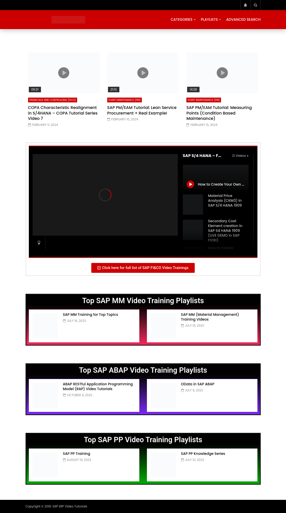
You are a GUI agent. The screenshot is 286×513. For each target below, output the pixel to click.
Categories (181, 19)
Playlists (209, 19)
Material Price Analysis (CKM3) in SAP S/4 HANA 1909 (225, 200)
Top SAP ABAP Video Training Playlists (143, 370)
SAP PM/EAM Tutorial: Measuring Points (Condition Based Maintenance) (219, 113)
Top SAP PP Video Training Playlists (143, 439)
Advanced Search (243, 19)
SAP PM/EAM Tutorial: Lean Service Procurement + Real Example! (142, 110)
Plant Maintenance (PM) (124, 100)
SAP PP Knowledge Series (203, 453)
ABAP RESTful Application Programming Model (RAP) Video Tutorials (98, 386)
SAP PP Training (76, 453)
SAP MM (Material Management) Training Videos (210, 317)
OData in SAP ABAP (197, 384)
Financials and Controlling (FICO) (52, 100)
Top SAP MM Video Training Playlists (143, 300)
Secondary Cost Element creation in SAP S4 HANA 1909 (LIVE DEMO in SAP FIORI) (225, 230)
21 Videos (240, 155)
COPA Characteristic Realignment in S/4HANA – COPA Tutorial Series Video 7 (63, 113)
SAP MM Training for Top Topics (90, 314)
